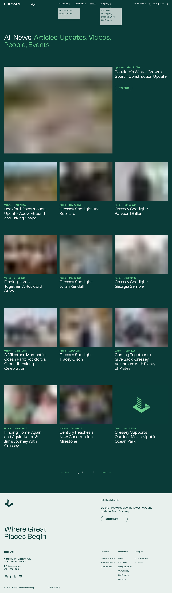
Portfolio (105, 552)
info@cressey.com (12, 566)
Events (39, 45)
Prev (65, 473)
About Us (122, 563)
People (15, 45)
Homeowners (140, 4)
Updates (73, 38)
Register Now (114, 519)
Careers (122, 579)
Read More (123, 88)
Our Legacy (123, 571)
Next (106, 473)
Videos (99, 38)
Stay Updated (158, 4)
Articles (45, 38)
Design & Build (125, 567)
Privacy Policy (54, 587)
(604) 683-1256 (11, 569)
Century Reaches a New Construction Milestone (76, 437)
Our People (123, 575)
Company (123, 552)
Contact (139, 563)
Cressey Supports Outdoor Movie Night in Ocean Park (135, 437)
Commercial (80, 4)
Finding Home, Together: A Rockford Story (23, 286)
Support (139, 552)
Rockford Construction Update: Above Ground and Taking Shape (25, 214)
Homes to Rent (108, 563)
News (92, 4)
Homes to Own (108, 559)
